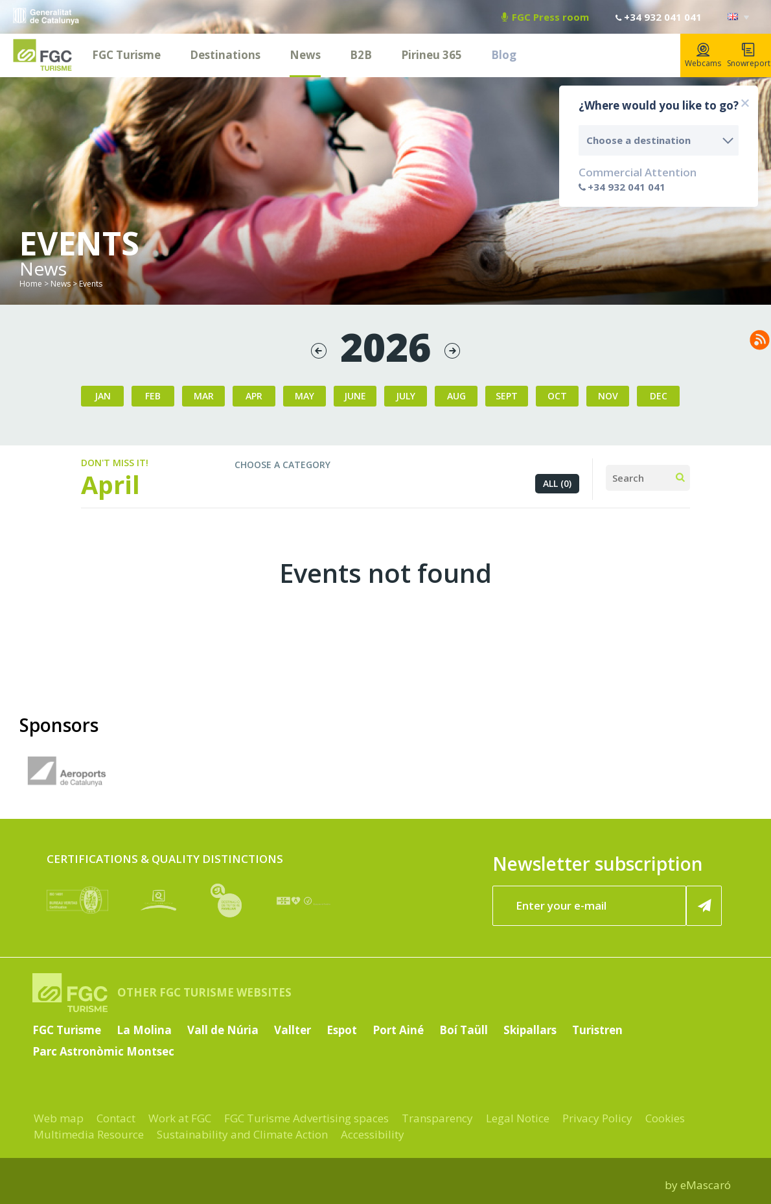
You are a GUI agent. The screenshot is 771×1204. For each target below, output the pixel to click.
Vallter (292, 1029)
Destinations (225, 54)
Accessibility (372, 1134)
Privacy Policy (597, 1118)
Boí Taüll (463, 1029)
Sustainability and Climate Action (242, 1134)
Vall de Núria (223, 1029)
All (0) (557, 483)
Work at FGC (179, 1118)
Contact (116, 1118)
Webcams (703, 56)
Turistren (597, 1029)
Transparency (437, 1118)
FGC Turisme (126, 54)
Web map (59, 1118)
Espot (342, 1029)
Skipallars (530, 1029)
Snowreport (748, 56)
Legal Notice (517, 1118)
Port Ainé (398, 1029)
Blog (503, 54)
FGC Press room (545, 16)
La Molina (144, 1029)
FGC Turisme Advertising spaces (306, 1118)
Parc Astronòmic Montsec (103, 1051)
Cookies (665, 1118)
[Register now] (704, 906)
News (305, 54)
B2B (361, 54)
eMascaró (705, 1184)
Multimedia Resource (89, 1134)
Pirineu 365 (431, 54)
